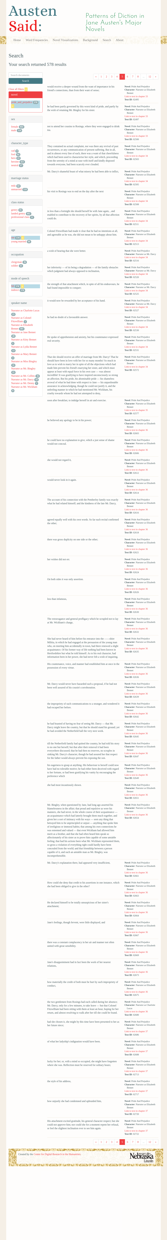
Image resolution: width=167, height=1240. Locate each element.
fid (12, 286)
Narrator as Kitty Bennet (23, 339)
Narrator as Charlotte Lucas (25, 310)
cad (13, 150)
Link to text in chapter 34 (136, 156)
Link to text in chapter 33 (136, 96)
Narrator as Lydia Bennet (24, 346)
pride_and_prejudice (21, 102)
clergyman (16, 262)
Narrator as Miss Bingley (24, 361)
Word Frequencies (37, 40)
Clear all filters (18, 89)
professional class (20, 217)
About (119, 40)
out (12, 237)
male (13, 130)
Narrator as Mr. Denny (22, 383)
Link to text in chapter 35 (136, 410)
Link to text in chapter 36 (136, 430)
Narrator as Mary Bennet (24, 354)
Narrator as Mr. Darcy (22, 379)
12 (150, 76)
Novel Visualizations (65, 40)
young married (18, 241)
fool (13, 154)
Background (90, 40)
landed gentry (18, 213)
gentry (14, 209)
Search (107, 40)
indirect (15, 290)
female (14, 126)
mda (13, 185)
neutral (14, 165)
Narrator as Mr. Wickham (24, 386)
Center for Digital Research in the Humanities (57, 1154)
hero (13, 158)
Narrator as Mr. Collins (23, 375)
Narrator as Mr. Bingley (23, 368)
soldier (14, 265)
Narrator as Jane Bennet (23, 332)
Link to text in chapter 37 (136, 1031)
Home (17, 40)
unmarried (16, 189)
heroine (15, 161)
